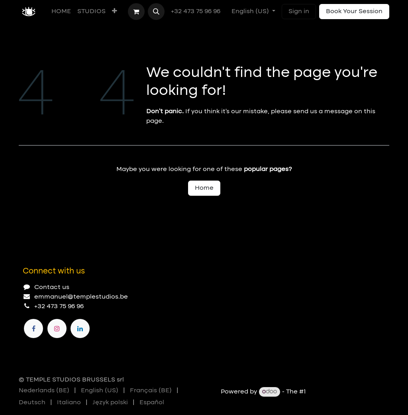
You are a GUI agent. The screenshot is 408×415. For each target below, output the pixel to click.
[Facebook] (33, 328)
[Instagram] (57, 328)
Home (204, 188)
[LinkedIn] (80, 328)
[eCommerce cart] (136, 11)
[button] (156, 11)
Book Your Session (354, 11)
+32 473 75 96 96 (196, 11)
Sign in (298, 11)
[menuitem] (61, 12)
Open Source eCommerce (348, 392)
